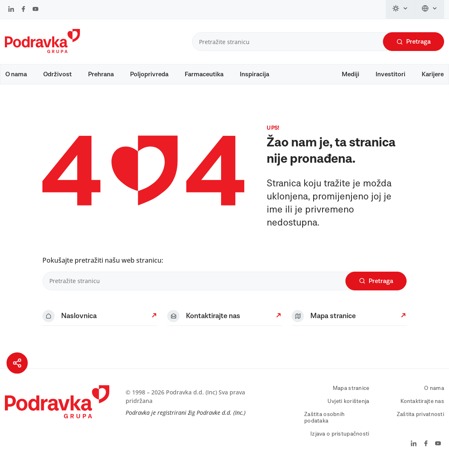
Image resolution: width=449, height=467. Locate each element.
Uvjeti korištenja (348, 401)
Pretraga (413, 41)
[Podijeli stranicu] (17, 363)
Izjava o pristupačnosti (339, 434)
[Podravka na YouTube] (35, 10)
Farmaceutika (204, 74)
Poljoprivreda (149, 74)
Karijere (433, 74)
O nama (16, 74)
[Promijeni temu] (400, 9)
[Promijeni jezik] (429, 9)
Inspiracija (254, 74)
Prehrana (101, 74)
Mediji (350, 74)
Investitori (390, 74)
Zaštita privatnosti (420, 414)
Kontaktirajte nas (422, 401)
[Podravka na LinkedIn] (11, 10)
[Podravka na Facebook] (23, 10)
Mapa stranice (351, 388)
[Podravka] (42, 51)
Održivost (57, 74)
